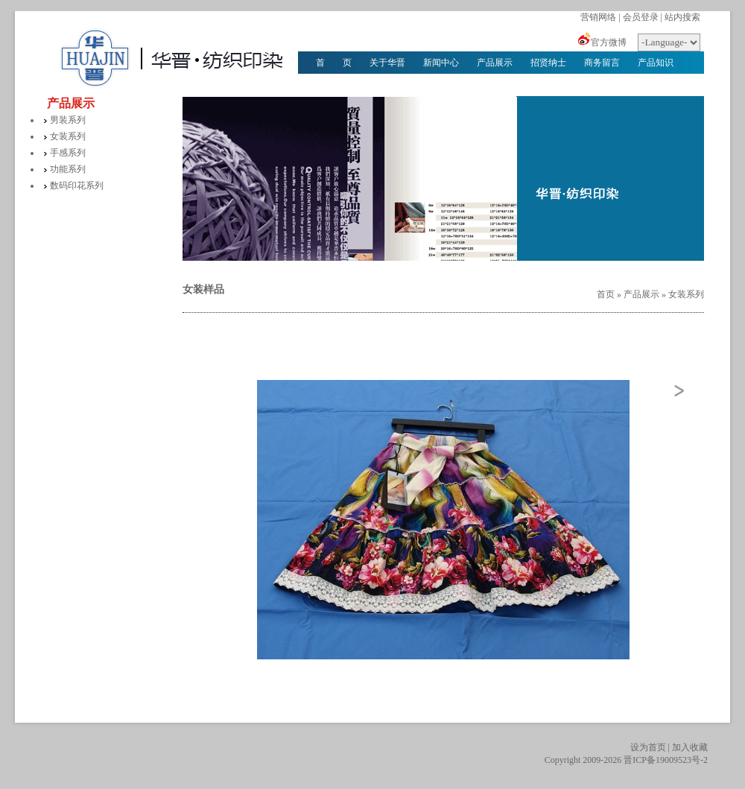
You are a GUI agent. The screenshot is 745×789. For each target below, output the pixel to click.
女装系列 (68, 136)
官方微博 (609, 42)
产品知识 (655, 62)
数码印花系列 (77, 185)
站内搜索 (682, 17)
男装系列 (68, 120)
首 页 (334, 62)
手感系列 (68, 153)
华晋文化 (334, 85)
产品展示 (495, 62)
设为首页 (648, 747)
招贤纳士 (548, 62)
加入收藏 (690, 747)
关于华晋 (387, 62)
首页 (606, 294)
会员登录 (641, 17)
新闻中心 (441, 62)
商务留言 (602, 62)
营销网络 (598, 17)
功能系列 (68, 169)
